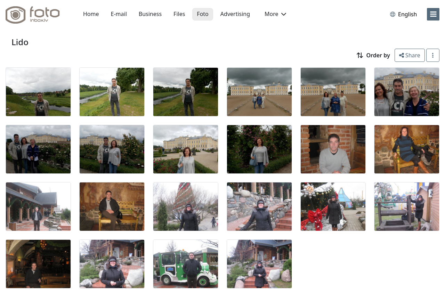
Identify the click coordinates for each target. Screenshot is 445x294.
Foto (202, 14)
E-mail (119, 14)
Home (91, 14)
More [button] (275, 14)
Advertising (235, 14)
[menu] (433, 14)
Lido (20, 42)
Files (179, 14)
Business (150, 14)
